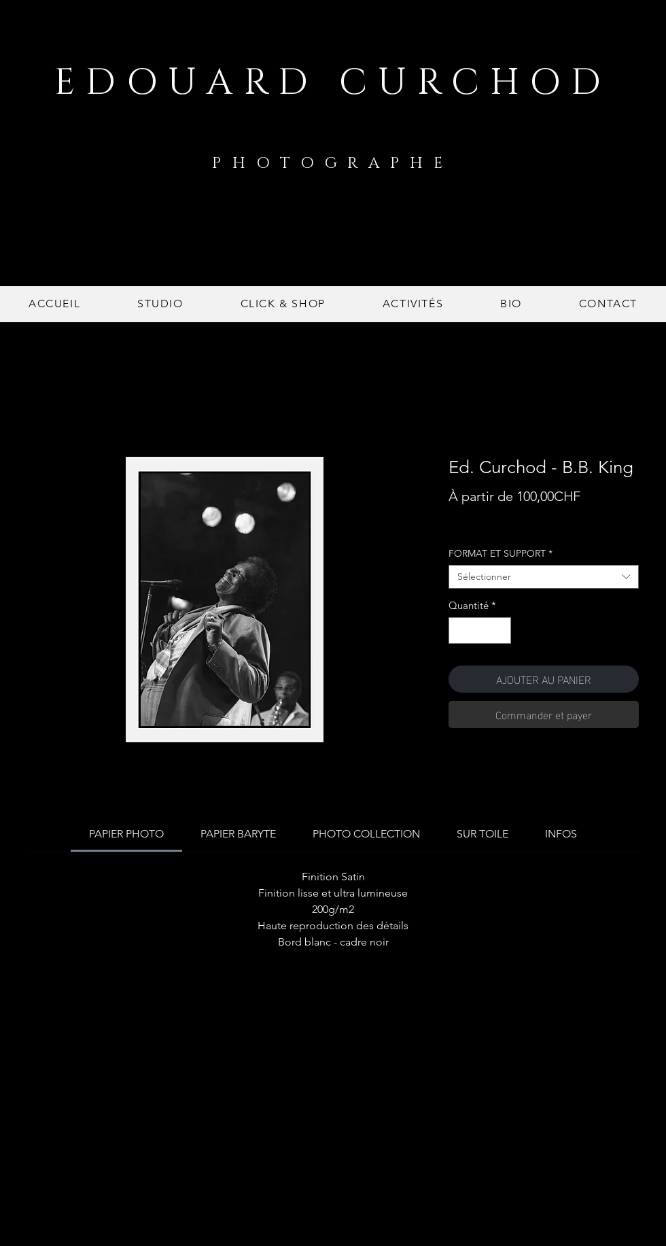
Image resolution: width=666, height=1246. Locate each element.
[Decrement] (460, 630)
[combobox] (544, 577)
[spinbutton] (480, 630)
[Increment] (500, 630)
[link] (126, 833)
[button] (283, 304)
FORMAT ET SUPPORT (501, 553)
